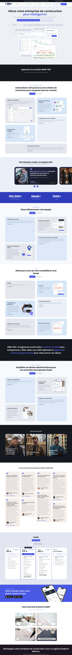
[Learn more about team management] (40, 213)
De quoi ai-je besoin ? (12, 554)
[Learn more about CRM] (42, 111)
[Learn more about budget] (10, 286)
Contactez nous (59, 554)
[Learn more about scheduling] (10, 224)
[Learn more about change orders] (10, 384)
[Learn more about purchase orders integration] (42, 331)
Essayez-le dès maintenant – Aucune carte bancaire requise (28, 20)
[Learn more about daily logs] (42, 230)
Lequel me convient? (36, 540)
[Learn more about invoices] (42, 292)
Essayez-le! (64, 4)
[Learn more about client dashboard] (30, 151)
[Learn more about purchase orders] (42, 306)
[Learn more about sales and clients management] (40, 94)
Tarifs (35, 4)
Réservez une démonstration (47, 20)
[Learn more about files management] (10, 417)
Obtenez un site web (48, 4)
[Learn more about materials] (53, 183)
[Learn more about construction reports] (42, 244)
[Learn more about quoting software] (10, 105)
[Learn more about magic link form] (10, 137)
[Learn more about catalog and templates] (42, 123)
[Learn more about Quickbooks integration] (10, 330)
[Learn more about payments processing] (10, 314)
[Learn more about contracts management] (40, 373)
